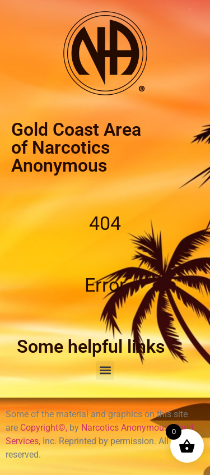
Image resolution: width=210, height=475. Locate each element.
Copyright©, (44, 427)
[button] (105, 370)
